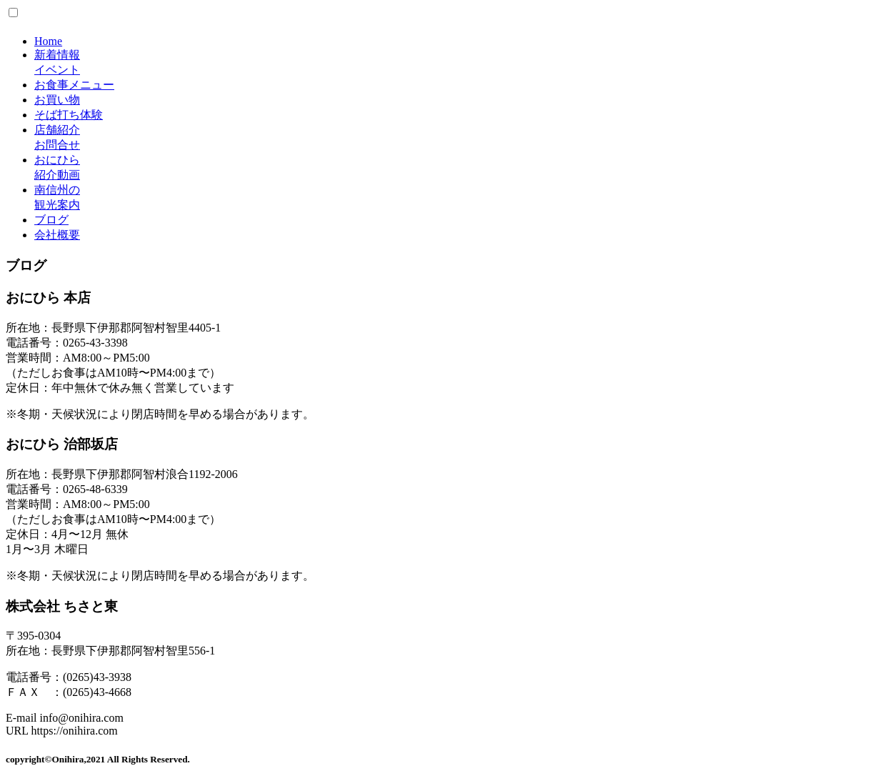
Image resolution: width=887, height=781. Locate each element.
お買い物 (57, 100)
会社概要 (57, 235)
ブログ (51, 220)
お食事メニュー (74, 85)
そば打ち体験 (68, 115)
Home (48, 41)
